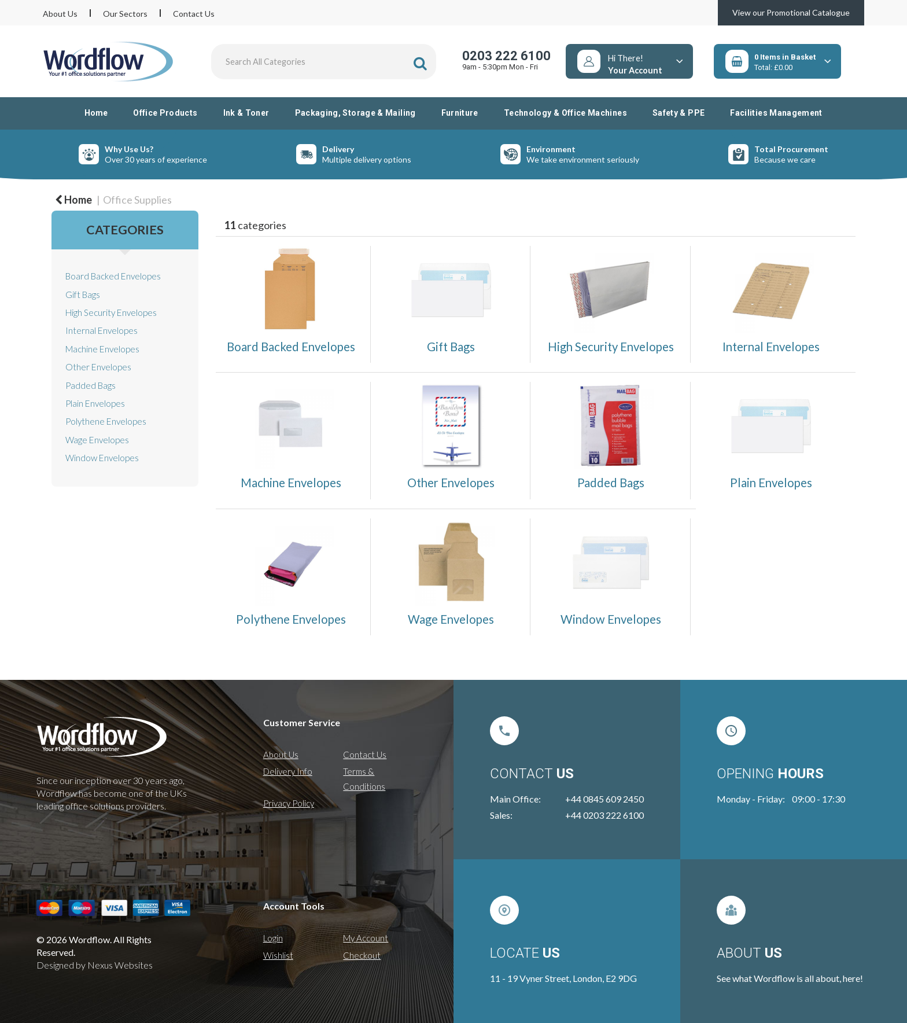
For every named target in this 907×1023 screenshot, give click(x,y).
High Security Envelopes (111, 312)
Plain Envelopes (95, 403)
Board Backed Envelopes (113, 276)
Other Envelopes (98, 367)
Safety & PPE (678, 112)
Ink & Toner (246, 112)
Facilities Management (776, 112)
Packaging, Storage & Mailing (355, 112)
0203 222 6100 (506, 56)
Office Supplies (137, 199)
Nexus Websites (120, 964)
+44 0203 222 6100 (604, 814)
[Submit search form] (420, 63)
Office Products (165, 112)
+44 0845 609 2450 (604, 798)
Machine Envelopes (102, 349)
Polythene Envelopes (105, 421)
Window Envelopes (102, 457)
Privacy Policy (288, 803)
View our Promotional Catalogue (791, 12)
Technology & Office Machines (565, 112)
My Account (365, 938)
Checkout (362, 955)
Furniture (459, 112)
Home (96, 112)
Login (273, 938)
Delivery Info (287, 771)
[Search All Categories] (324, 61)
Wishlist (278, 955)
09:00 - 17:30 (818, 798)
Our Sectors (125, 14)
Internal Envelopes (101, 330)
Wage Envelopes (97, 440)
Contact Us (194, 14)
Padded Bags (90, 385)
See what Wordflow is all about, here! (790, 978)
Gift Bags (82, 294)
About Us (60, 14)
